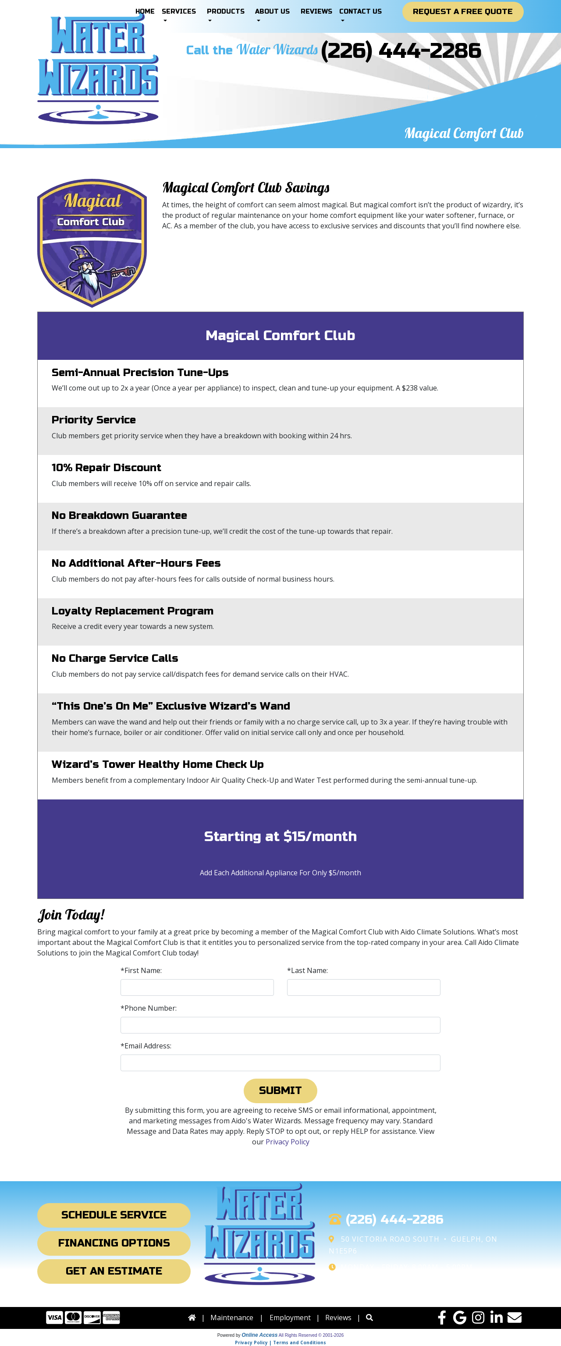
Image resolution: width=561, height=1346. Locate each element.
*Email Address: (146, 1046)
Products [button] (226, 11)
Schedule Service (114, 1215)
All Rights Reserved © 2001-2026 (311, 1335)
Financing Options (114, 1243)
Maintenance (231, 1317)
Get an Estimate (114, 1271)
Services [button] (179, 11)
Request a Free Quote (463, 11)
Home (145, 11)
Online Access (259, 1335)
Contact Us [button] (360, 11)
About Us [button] (272, 11)
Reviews (316, 11)
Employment (290, 1317)
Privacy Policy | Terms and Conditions (280, 1342)
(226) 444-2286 (401, 51)
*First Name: (141, 970)
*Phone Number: (149, 1008)
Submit (280, 1090)
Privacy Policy (287, 1142)
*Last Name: (307, 970)
